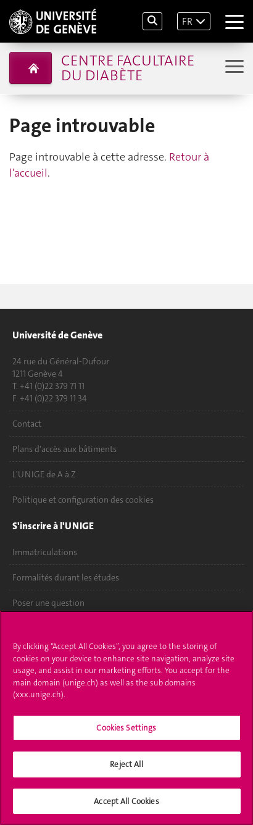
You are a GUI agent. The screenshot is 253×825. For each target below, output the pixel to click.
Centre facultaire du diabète (127, 68)
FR (187, 21)
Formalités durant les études (65, 577)
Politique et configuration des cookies (83, 499)
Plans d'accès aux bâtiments (64, 448)
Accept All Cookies (126, 803)
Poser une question (48, 602)
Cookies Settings (126, 730)
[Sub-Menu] (233, 67)
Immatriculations (44, 552)
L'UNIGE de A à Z (44, 474)
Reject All (126, 766)
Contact (26, 423)
